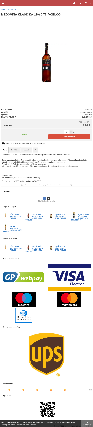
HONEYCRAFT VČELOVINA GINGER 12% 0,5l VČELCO (80, 217)
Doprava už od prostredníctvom (25, 143)
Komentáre (26, 150)
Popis (5, 150)
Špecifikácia (15, 150)
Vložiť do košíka (69, 137)
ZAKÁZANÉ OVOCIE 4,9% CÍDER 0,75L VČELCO (34, 217)
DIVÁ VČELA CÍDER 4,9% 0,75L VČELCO (60, 216)
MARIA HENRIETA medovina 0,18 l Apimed (12, 229)
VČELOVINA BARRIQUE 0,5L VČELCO (16, 216)
